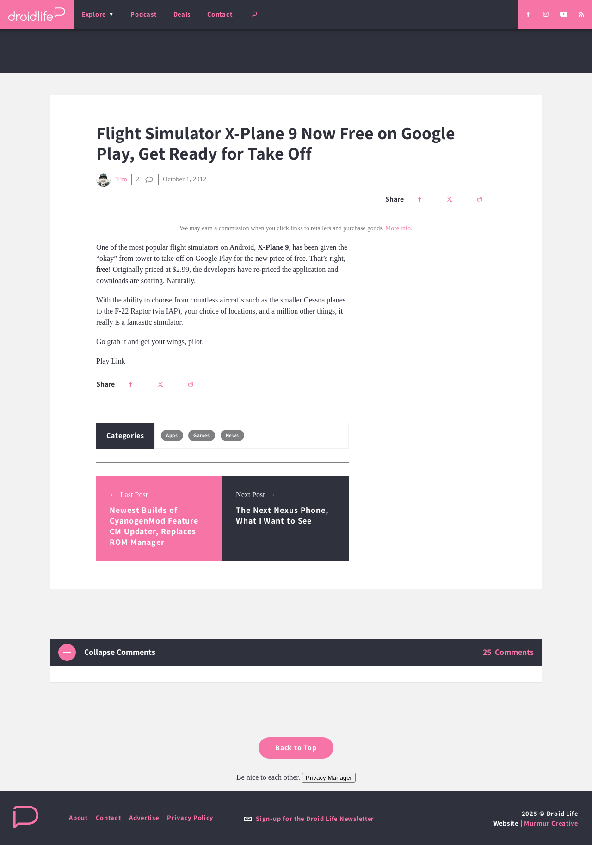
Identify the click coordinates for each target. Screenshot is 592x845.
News (232, 435)
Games (201, 435)
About (78, 817)
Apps (172, 435)
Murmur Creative (551, 823)
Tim (111, 179)
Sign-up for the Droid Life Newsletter (309, 818)
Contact (219, 14)
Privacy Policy (190, 817)
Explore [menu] (94, 14)
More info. (398, 228)
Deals (182, 14)
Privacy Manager (329, 777)
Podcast (143, 14)
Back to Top (296, 747)
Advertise (144, 817)
